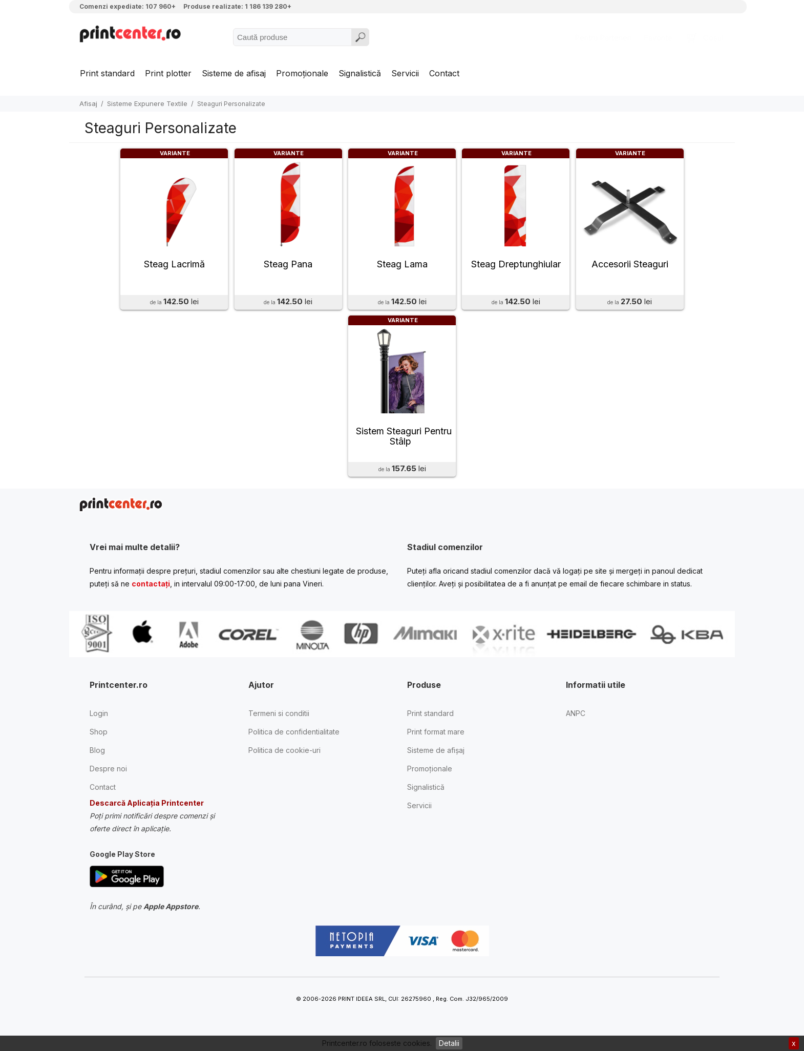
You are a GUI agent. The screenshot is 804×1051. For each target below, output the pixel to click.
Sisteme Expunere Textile (147, 103)
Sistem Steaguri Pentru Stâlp (404, 445)
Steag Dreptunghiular (516, 268)
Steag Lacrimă (174, 268)
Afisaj (88, 103)
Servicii (405, 73)
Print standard (107, 73)
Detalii (449, 1043)
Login (99, 722)
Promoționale (302, 73)
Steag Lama (402, 268)
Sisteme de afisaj (234, 73)
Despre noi (108, 777)
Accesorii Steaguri (629, 268)
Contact (444, 73)
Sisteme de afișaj (435, 758)
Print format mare (435, 740)
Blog (97, 758)
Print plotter (168, 73)
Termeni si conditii (278, 722)
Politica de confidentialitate (294, 740)
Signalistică (359, 73)
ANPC (575, 722)
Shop (99, 740)
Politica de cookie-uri (284, 758)
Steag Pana (288, 268)
